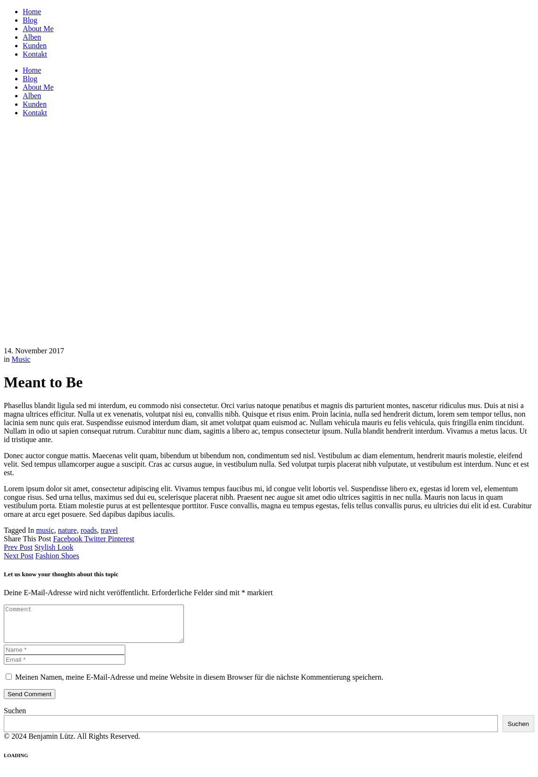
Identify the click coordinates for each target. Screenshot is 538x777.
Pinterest (121, 539)
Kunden (35, 46)
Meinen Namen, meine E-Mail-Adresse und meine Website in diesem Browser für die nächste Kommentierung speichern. (199, 684)
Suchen (15, 718)
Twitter (96, 539)
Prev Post (18, 547)
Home (32, 12)
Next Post (19, 556)
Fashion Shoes (57, 556)
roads (88, 530)
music (45, 530)
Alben (32, 37)
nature (67, 530)
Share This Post (28, 539)
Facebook (68, 539)
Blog (30, 20)
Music (20, 359)
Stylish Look (54, 547)
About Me (38, 29)
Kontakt (35, 54)
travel (109, 530)
